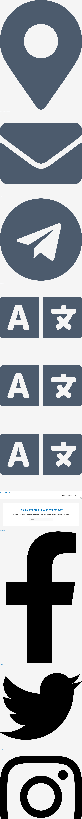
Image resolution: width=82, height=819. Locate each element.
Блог (75, 495)
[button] (81, 498)
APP (80, 495)
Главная (63, 495)
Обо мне (70, 495)
